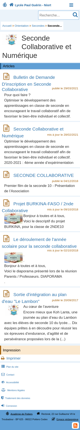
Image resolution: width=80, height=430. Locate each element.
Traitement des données (15, 398)
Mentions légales (12, 390)
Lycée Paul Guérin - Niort (29, 5)
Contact (7, 374)
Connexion (8, 406)
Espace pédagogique (68, 419)
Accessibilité (9, 382)
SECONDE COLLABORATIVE (43, 175)
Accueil (7, 25)
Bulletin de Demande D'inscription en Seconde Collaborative (28, 83)
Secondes (38, 25)
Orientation (22, 25)
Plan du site (9, 366)
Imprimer (13, 358)
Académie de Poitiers (21, 413)
